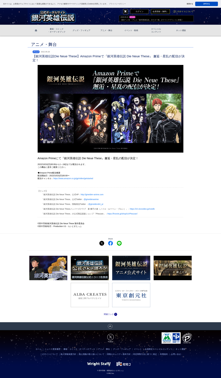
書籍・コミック (56, 30)
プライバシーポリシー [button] (117, 4)
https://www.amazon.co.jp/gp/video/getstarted (73, 178)
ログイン (139, 11)
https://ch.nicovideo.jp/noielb (142, 209)
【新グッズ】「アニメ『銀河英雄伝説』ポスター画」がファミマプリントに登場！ (152, 20)
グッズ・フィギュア (81, 30)
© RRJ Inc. (110, 373)
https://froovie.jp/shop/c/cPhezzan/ (122, 214)
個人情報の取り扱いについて (91, 354)
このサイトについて (183, 11)
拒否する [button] (190, 4)
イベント (138, 349)
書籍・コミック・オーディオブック (79, 349)
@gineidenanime (91, 199)
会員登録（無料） (160, 11)
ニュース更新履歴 (52, 349)
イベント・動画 (131, 30)
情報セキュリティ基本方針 (119, 354)
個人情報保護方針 (68, 354)
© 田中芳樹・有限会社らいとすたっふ (110, 370)
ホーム (39, 349)
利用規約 (164, 354)
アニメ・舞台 (106, 30)
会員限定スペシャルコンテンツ (158, 349)
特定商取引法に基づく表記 (145, 354)
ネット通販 (181, 30)
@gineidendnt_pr (95, 204)
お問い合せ (176, 354)
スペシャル (156, 30)
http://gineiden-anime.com (92, 194)
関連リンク (110, 314)
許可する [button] (207, 4)
